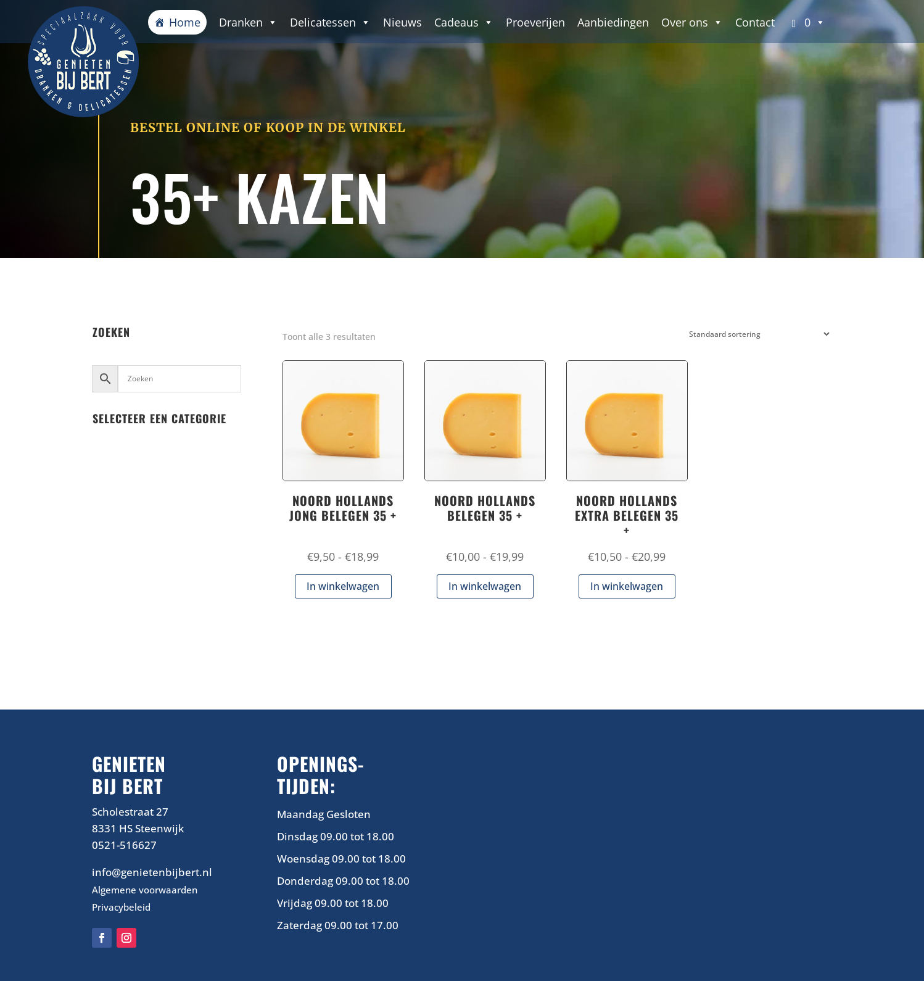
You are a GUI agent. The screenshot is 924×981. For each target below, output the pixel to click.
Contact (755, 22)
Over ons (692, 22)
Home (184, 22)
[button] (806, 22)
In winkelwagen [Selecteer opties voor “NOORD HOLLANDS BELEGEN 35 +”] (484, 586)
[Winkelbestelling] (756, 334)
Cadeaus (463, 22)
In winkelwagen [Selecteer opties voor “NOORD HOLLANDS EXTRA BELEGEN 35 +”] (626, 586)
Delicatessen (330, 22)
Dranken (248, 22)
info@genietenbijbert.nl (152, 872)
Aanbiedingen (613, 22)
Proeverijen (535, 22)
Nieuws (402, 22)
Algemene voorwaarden (144, 890)
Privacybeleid (121, 907)
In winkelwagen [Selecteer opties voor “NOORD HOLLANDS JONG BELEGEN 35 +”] (343, 586)
